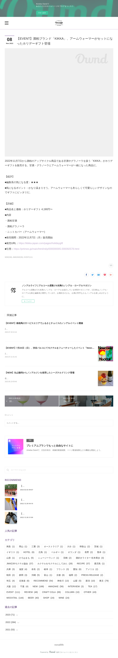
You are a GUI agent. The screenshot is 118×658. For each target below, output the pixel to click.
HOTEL (28, 553)
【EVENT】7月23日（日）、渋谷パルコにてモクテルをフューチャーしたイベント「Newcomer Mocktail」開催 (59, 348)
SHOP (48, 598)
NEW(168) (8, 257)
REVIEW (31, 592)
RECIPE (83, 564)
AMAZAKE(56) (18, 257)
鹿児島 (99, 564)
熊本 (101, 553)
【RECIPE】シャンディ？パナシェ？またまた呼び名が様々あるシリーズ (55, 500)
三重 (35, 547)
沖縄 (35, 575)
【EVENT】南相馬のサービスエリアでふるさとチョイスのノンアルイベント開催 (44, 323)
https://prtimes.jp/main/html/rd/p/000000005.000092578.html (46, 249)
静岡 (23, 575)
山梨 (77, 581)
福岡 (73, 575)
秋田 (10, 575)
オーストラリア (53, 547)
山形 (10, 558)
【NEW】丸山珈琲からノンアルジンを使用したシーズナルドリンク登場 (39, 373)
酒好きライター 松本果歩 (90, 558)
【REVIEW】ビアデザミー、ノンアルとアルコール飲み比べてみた (52, 514)
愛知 (77, 570)
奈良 (35, 570)
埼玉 (10, 581)
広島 (43, 553)
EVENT (13, 592)
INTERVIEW (76, 587)
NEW (38, 587)
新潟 (90, 581)
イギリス (12, 553)
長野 (89, 553)
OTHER (90, 592)
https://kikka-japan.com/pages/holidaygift (41, 243)
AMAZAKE (56, 587)
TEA (92, 587)
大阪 (11, 587)
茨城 (98, 547)
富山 (48, 575)
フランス (62, 570)
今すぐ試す (42, 13)
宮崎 (67, 558)
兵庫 (10, 570)
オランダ (74, 553)
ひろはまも (26, 558)
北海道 (24, 581)
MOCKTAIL (15, 598)
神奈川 (63, 581)
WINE (64, 598)
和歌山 (85, 547)
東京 (104, 581)
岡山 (23, 547)
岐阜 (48, 570)
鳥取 (10, 547)
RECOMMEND (43, 581)
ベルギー (57, 553)
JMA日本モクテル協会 (19, 564)
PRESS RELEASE (92, 575)
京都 (60, 575)
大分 (71, 547)
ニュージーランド (48, 558)
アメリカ (92, 570)
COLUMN (72, 592)
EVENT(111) (28, 257)
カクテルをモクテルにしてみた (55, 564)
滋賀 (23, 570)
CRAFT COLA (51, 592)
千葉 (24, 587)
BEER (33, 598)
